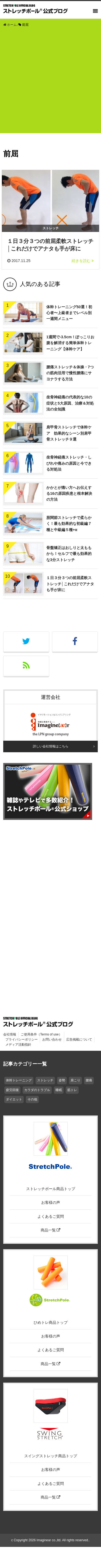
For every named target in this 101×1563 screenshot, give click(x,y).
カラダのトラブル (37, 1090)
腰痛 (89, 1080)
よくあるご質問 (50, 1216)
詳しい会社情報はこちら (50, 746)
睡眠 (58, 1090)
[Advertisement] (50, 82)
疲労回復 (12, 1090)
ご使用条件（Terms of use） (41, 1034)
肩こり (75, 1080)
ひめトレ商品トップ (51, 1322)
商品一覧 (51, 1230)
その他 (32, 1099)
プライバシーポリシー (21, 1039)
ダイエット (14, 1099)
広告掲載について (79, 1039)
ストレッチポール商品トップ (50, 1189)
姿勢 (62, 1080)
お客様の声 (50, 1202)
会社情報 (9, 1034)
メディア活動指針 (18, 1044)
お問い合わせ (52, 1039)
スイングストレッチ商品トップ (50, 1456)
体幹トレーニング (19, 1080)
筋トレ (72, 1090)
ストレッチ (45, 1080)
